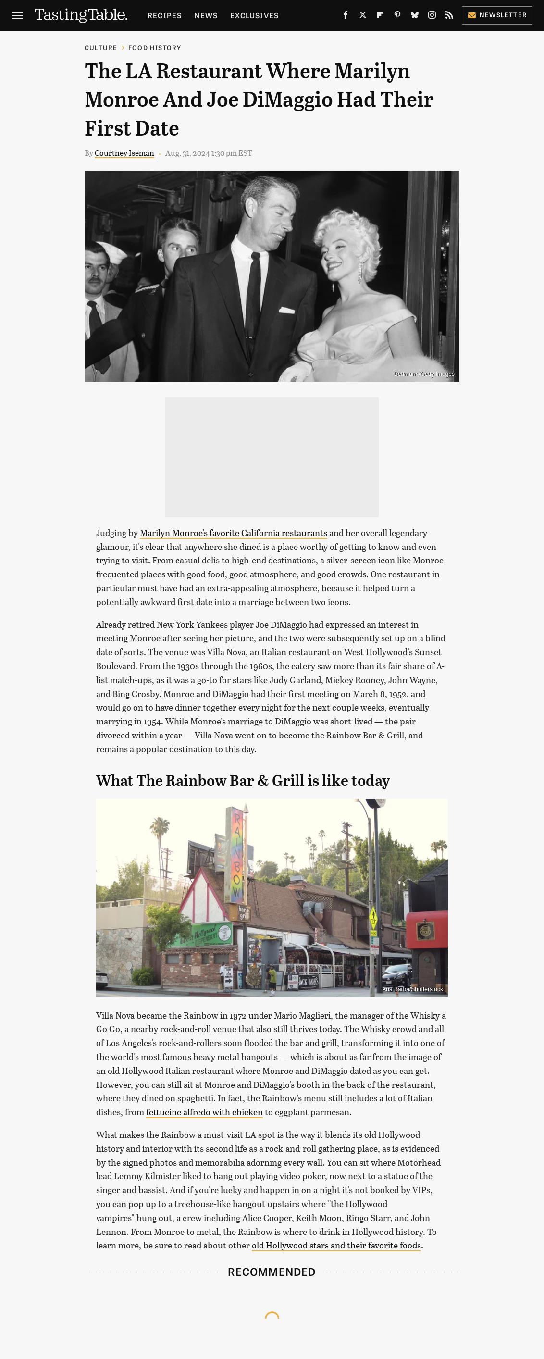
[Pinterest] (397, 17)
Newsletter (497, 14)
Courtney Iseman (124, 152)
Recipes (165, 15)
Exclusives (254, 15)
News (206, 15)
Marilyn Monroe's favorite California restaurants (233, 532)
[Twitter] (363, 17)
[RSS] (449, 17)
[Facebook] (345, 17)
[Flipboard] (380, 17)
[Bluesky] (415, 17)
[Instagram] (432, 17)
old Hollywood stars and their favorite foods (336, 1245)
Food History (154, 47)
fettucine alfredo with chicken (204, 1112)
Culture (101, 47)
